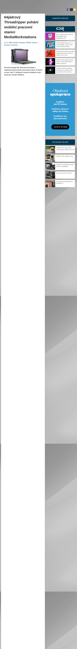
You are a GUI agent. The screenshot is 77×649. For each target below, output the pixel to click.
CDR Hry (60, 29)
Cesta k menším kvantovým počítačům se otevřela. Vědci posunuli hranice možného (64, 70)
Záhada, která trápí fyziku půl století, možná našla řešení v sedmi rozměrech (64, 61)
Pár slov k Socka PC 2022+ (64, 173)
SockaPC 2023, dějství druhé (64, 156)
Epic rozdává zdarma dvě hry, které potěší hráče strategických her (64, 36)
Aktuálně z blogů (60, 142)
